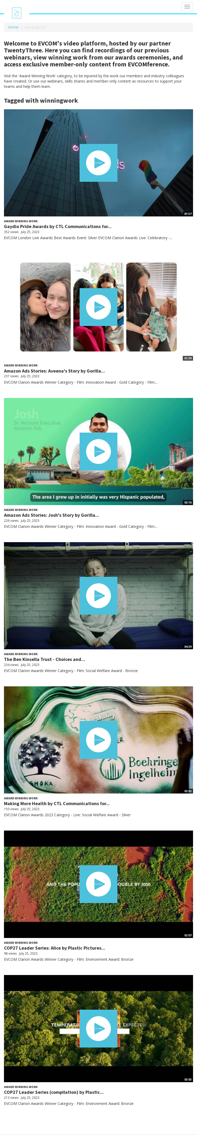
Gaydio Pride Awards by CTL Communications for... (58, 226)
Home (13, 27)
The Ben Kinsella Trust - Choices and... (44, 659)
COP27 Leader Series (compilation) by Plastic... (54, 1092)
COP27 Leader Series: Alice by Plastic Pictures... (54, 948)
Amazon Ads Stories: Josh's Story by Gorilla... (51, 515)
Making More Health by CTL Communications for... (57, 803)
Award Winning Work (21, 221)
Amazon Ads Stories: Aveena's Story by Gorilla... (54, 371)
